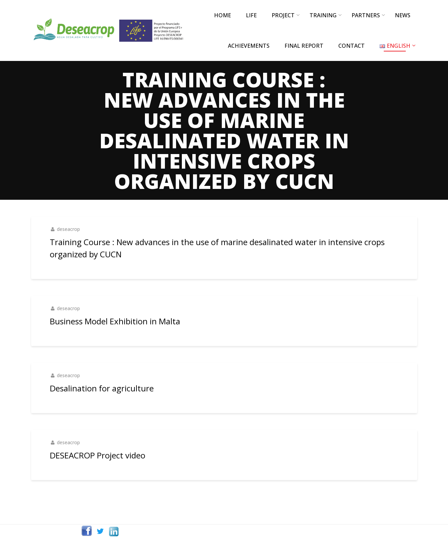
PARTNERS (365, 15)
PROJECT (283, 15)
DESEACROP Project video (97, 455)
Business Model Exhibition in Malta (115, 321)
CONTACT (351, 45)
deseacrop (68, 229)
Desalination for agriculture (102, 388)
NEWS (402, 15)
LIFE (251, 15)
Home (222, 15)
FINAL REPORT (303, 45)
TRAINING (323, 15)
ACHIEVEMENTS (249, 45)
